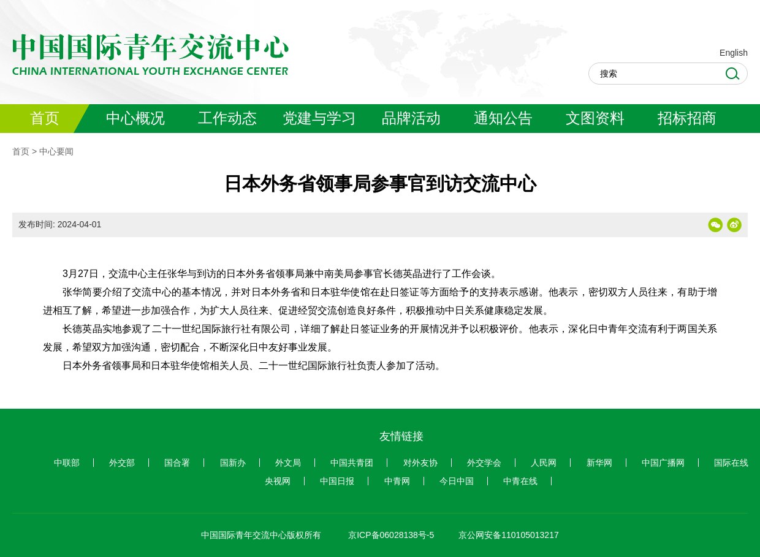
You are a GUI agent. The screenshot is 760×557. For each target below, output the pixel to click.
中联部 (67, 462)
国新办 (233, 462)
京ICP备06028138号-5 (391, 535)
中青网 (397, 481)
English (734, 53)
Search (732, 74)
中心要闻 (56, 151)
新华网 (599, 462)
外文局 (288, 462)
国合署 (177, 462)
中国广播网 (663, 462)
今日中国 (456, 481)
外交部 (122, 462)
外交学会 (484, 462)
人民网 (544, 462)
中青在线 (520, 481)
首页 (20, 151)
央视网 (278, 481)
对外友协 (420, 462)
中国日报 (337, 481)
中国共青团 (351, 462)
